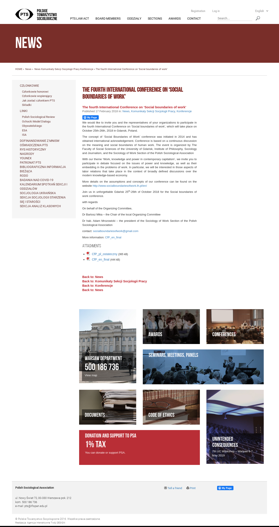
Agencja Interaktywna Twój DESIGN (46, 523)
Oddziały (134, 18)
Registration (198, 11)
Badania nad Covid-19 (36, 180)
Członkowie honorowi (35, 91)
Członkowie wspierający (37, 96)
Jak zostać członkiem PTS (38, 100)
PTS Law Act (79, 18)
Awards (174, 18)
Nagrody (27, 154)
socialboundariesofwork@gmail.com (115, 231)
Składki (26, 105)
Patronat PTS (30, 162)
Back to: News (92, 277)
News (28, 69)
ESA (24, 130)
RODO (24, 175)
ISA (24, 135)
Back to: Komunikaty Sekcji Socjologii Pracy (114, 281)
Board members (108, 18)
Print (191, 488)
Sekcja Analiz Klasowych (40, 206)
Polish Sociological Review (38, 117)
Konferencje (86, 69)
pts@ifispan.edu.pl (35, 506)
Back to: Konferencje (97, 286)
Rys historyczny (33, 149)
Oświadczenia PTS (34, 145)
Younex (26, 158)
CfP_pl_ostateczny (104, 254)
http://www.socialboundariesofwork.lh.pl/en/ (120, 185)
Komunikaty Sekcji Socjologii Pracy (60, 69)
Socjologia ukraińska (38, 193)
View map (91, 375)
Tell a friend (173, 488)
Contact (194, 18)
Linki (23, 111)
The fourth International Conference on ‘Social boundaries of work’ (134, 107)
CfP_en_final (113, 237)
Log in (216, 11)
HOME (18, 69)
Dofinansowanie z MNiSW (39, 140)
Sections (155, 18)
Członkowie (29, 85)
